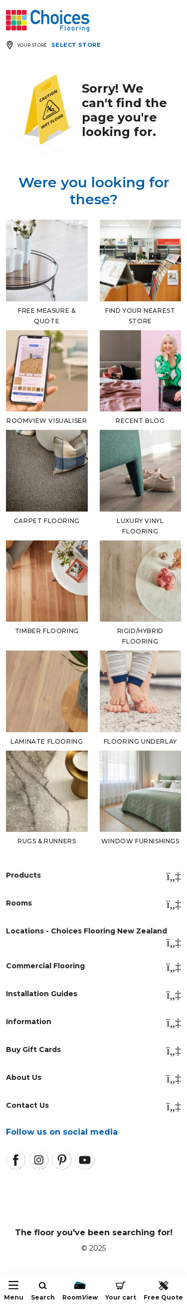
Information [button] (93, 1023)
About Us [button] (93, 1078)
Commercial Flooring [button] (93, 967)
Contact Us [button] (93, 1106)
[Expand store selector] (55, 45)
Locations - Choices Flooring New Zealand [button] (93, 933)
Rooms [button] (93, 904)
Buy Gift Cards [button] (93, 1050)
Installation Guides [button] (93, 995)
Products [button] (93, 876)
